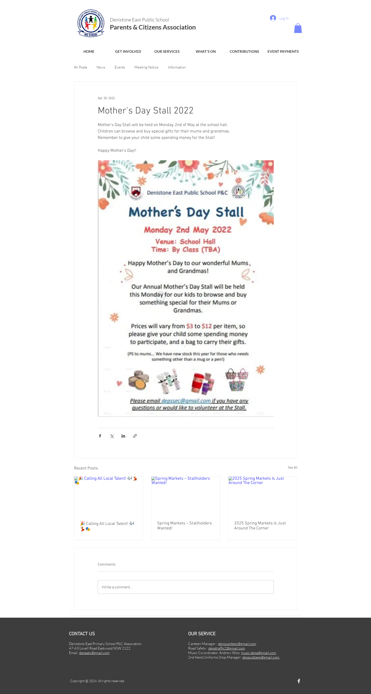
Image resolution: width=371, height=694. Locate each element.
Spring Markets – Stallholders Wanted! (184, 526)
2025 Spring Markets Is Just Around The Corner (260, 526)
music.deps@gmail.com (258, 652)
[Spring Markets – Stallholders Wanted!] (185, 496)
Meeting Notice (146, 67)
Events (120, 67)
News (101, 67)
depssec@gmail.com (94, 652)
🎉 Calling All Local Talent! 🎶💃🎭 (107, 526)
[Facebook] (299, 681)
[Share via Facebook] (100, 436)
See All (293, 468)
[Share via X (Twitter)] (111, 436)
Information (177, 67)
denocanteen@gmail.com (237, 643)
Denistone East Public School (140, 20)
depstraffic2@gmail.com (226, 648)
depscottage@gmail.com (261, 657)
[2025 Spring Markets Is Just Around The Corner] (263, 496)
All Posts (80, 67)
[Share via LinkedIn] (123, 436)
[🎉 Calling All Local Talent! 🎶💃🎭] (108, 496)
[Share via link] (135, 436)
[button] (127, 51)
